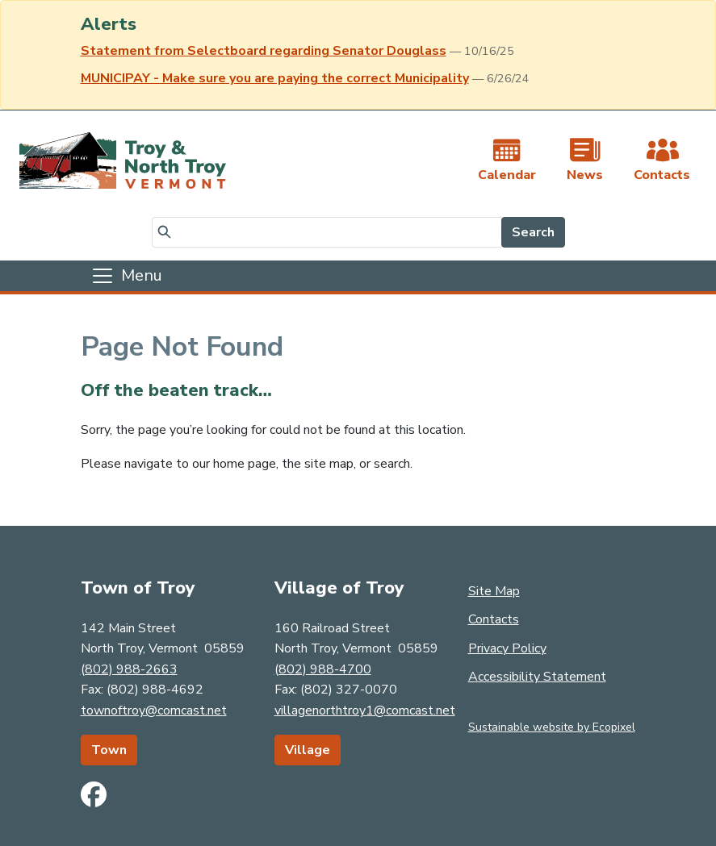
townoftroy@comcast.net (154, 710)
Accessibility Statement (537, 677)
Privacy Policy (507, 648)
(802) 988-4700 (322, 669)
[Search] (327, 232)
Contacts (493, 619)
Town (109, 750)
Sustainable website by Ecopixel (551, 727)
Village (307, 750)
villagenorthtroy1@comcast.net (364, 710)
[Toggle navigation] (126, 275)
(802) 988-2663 (129, 669)
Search (533, 232)
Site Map (494, 591)
